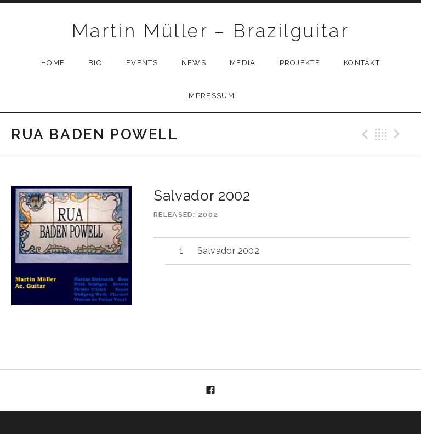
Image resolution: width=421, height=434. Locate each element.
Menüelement (210, 391)
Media (243, 63)
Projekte (300, 63)
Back (381, 134)
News (193, 63)
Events (142, 63)
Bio (95, 63)
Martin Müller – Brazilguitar (210, 31)
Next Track (398, 134)
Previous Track (363, 134)
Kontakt (362, 63)
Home (53, 63)
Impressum (210, 96)
